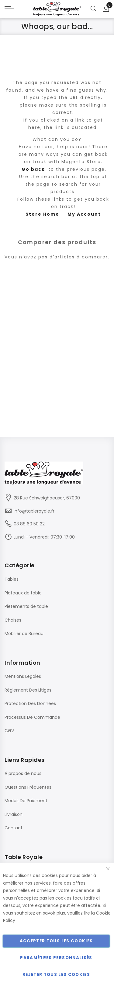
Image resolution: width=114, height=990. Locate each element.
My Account (84, 214)
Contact (13, 828)
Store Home (42, 214)
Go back (33, 169)
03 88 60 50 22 (29, 524)
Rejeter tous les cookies (56, 974)
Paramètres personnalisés (56, 958)
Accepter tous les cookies (56, 941)
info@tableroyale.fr (34, 511)
